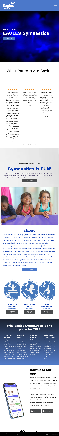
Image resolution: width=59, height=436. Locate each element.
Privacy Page (55, 434)
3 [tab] (28, 144)
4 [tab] (30, 144)
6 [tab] (35, 144)
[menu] (56, 6)
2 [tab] (26, 144)
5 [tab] (33, 144)
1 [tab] (24, 144)
